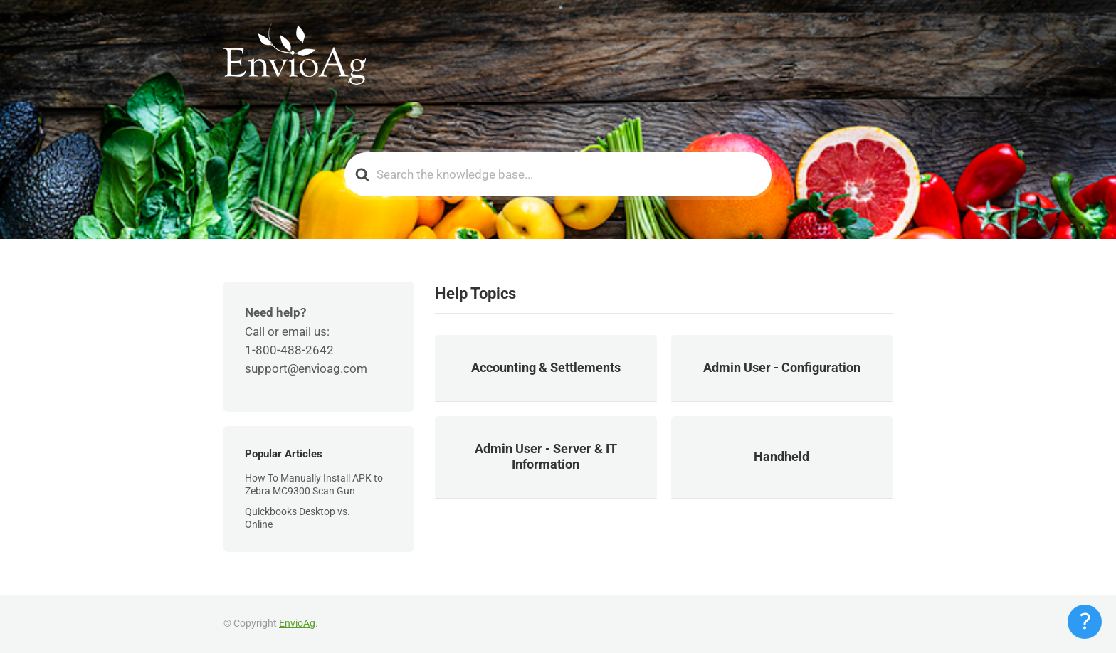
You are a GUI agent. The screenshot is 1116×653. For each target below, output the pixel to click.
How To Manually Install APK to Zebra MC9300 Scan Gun (314, 484)
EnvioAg (297, 623)
